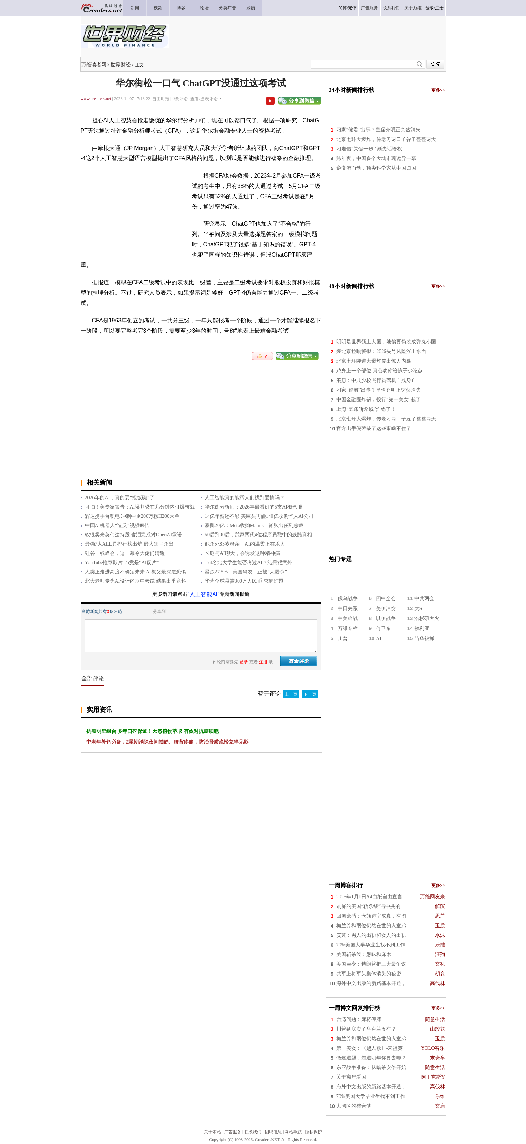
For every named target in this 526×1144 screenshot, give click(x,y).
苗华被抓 (424, 638)
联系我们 (252, 1131)
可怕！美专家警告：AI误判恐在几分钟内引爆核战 (140, 507)
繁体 (352, 7)
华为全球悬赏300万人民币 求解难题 (244, 581)
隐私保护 (313, 1131)
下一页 (309, 694)
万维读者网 (93, 64)
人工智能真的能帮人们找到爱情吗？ (245, 497)
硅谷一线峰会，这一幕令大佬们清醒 (125, 553)
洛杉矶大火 (426, 618)
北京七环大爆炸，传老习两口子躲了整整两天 (386, 139)
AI (378, 638)
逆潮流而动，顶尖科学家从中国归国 (376, 168)
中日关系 (348, 608)
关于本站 (212, 1131)
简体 (342, 7)
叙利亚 (421, 628)
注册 (439, 7)
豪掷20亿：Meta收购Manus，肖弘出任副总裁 (254, 525)
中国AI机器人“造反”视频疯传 (117, 525)
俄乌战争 (348, 598)
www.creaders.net (96, 98)
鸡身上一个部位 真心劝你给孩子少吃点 (379, 370)
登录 (429, 7)
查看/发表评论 (203, 98)
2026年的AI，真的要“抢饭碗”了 (119, 497)
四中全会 (386, 598)
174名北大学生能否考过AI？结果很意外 (248, 562)
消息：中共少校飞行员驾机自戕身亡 (376, 380)
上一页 (291, 694)
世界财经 (121, 64)
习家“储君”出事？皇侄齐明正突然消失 (378, 129)
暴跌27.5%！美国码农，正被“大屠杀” (246, 571)
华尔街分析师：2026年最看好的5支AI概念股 (253, 507)
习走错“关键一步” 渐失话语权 (369, 149)
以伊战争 (386, 618)
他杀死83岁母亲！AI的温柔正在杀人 (245, 544)
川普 (343, 638)
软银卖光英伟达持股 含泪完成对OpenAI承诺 (133, 534)
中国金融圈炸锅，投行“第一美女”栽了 (378, 399)
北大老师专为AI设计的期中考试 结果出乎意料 (135, 581)
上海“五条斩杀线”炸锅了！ (365, 409)
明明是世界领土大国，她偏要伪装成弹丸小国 (386, 341)
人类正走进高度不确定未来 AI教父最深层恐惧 (135, 571)
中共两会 (424, 598)
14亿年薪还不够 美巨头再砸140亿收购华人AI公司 (259, 516)
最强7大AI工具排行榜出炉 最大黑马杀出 (129, 544)
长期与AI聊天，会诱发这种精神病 (242, 553)
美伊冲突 (386, 608)
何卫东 (383, 628)
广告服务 (232, 1131)
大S (418, 608)
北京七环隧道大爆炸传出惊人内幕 (373, 361)
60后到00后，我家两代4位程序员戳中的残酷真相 (258, 534)
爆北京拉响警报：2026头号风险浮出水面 (381, 351)
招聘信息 (273, 1131)
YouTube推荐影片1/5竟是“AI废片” (122, 562)
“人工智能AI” (204, 594)
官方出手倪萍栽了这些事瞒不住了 (373, 428)
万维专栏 (348, 628)
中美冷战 (348, 618)
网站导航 (293, 1131)
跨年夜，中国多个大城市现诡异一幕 (376, 158)
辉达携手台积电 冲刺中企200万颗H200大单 (132, 516)
